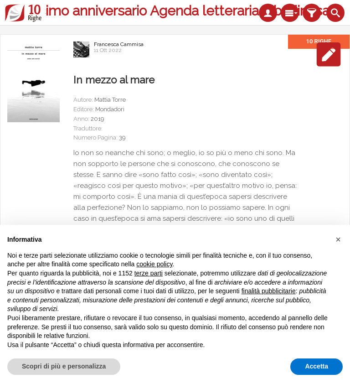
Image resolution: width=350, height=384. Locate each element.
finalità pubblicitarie (269, 291)
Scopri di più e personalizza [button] (64, 366)
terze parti (148, 273)
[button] (338, 239)
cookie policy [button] (154, 264)
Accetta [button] (316, 366)
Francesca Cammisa (119, 44)
